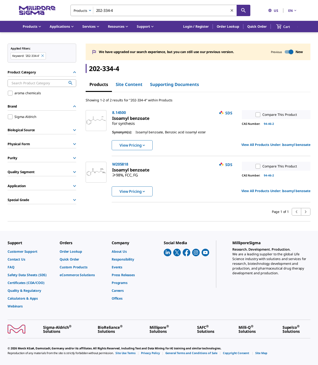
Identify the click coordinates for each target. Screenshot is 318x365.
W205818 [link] (120, 164)
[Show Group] (75, 130)
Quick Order (257, 26)
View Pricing (132, 145)
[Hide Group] (75, 72)
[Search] (243, 10)
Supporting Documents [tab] (174, 84)
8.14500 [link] (119, 112)
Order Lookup (228, 26)
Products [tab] (98, 84)
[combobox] (160, 10)
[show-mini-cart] (287, 26)
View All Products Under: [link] (275, 144)
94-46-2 (269, 124)
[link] (123, 121)
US (273, 10)
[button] (195, 26)
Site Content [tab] (129, 84)
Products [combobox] (80, 10)
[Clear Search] (232, 10)
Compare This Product (275, 114)
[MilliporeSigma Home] (37, 10)
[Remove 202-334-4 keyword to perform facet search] (42, 55)
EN (292, 10)
